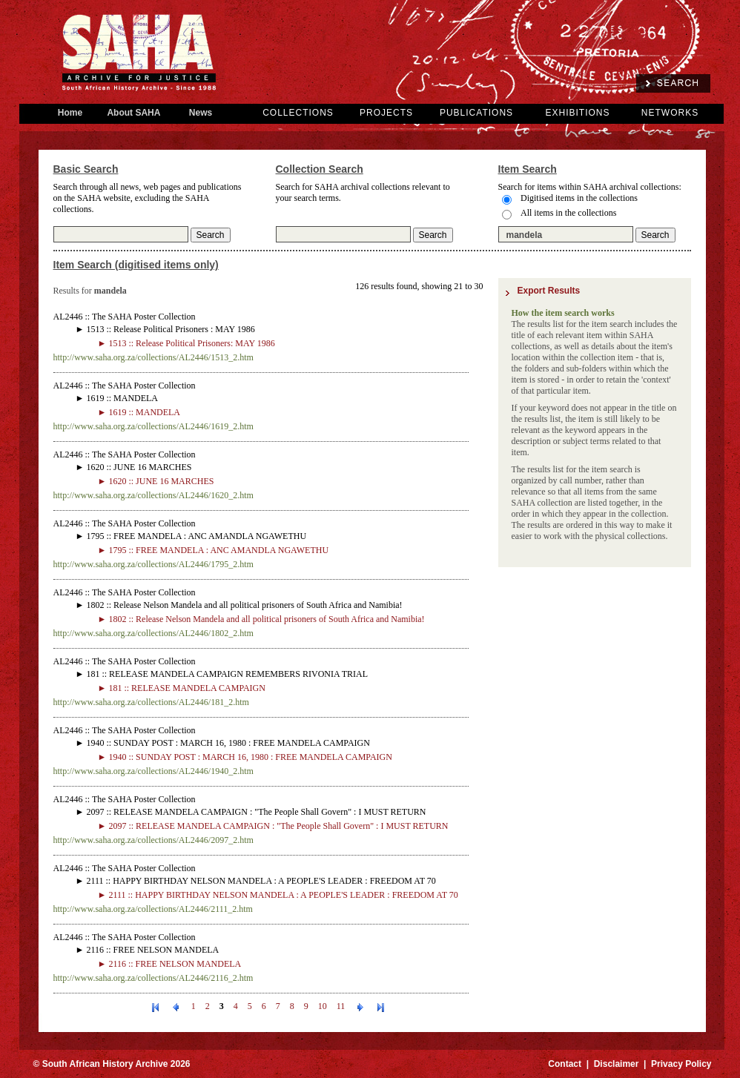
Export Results (549, 290)
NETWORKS (669, 113)
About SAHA (134, 113)
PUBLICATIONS (476, 113)
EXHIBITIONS (577, 113)
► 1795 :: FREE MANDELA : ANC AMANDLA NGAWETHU (213, 550)
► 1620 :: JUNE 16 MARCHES (156, 481)
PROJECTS (386, 113)
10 (322, 1006)
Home (70, 113)
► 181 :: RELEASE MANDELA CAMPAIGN (181, 688)
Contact (564, 1064)
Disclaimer (616, 1064)
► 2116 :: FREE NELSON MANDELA (170, 964)
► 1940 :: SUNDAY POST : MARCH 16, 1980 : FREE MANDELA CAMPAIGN (245, 757)
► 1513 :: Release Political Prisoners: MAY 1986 (186, 343)
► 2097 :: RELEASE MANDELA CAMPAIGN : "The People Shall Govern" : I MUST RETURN (273, 826)
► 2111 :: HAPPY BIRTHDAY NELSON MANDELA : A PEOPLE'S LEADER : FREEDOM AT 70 (278, 895)
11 (341, 1006)
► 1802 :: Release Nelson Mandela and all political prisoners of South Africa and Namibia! (261, 619)
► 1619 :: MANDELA (139, 412)
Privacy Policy (681, 1064)
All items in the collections (568, 213)
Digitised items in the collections (579, 198)
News (201, 113)
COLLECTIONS (298, 113)
